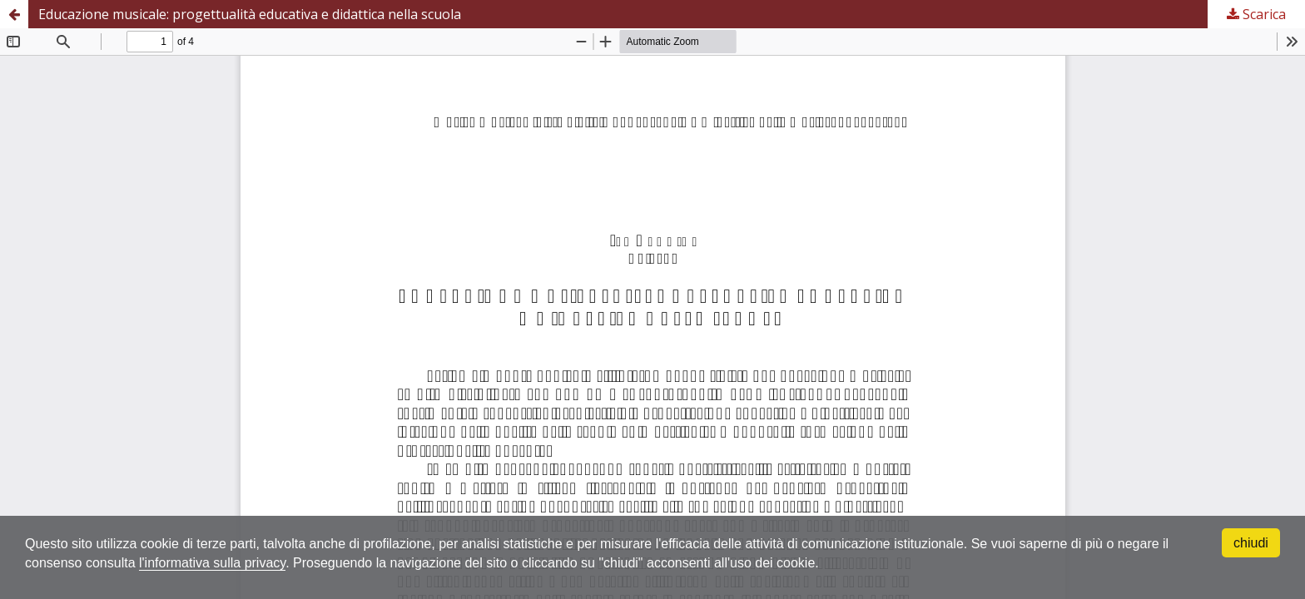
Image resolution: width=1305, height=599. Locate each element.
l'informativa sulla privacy (212, 563)
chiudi (1250, 543)
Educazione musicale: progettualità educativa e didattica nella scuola (249, 14)
